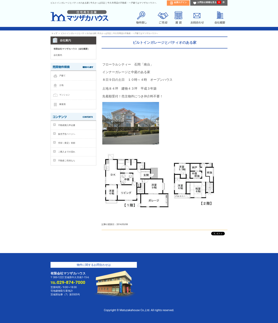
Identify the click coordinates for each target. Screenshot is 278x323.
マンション (64, 94)
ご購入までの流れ (66, 152)
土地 (61, 85)
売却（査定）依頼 (66, 143)
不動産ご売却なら (66, 160)
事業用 (62, 104)
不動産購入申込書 (66, 125)
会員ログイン (180, 2)
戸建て (62, 75)
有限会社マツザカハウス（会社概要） (72, 49)
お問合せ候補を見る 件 (211, 2)
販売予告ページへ (66, 134)
